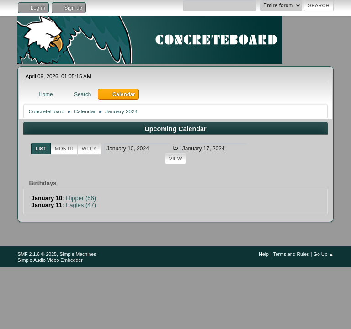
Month (64, 148)
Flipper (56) (81, 198)
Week (89, 148)
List (40, 148)
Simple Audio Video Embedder (49, 260)
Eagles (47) (81, 205)
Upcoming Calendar (175, 129)
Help (264, 254)
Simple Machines (77, 254)
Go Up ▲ (324, 254)
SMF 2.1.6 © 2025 (37, 254)
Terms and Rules (291, 254)
